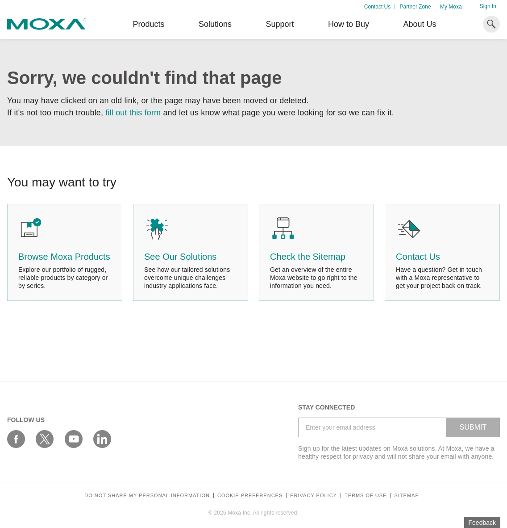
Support (280, 24)
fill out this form (133, 112)
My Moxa (451, 6)
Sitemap (406, 495)
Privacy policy (313, 495)
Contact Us (377, 6)
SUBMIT (473, 427)
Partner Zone (415, 6)
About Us (419, 24)
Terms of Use (366, 495)
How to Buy (348, 24)
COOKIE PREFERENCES (250, 495)
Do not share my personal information (147, 495)
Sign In (488, 6)
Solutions (215, 24)
